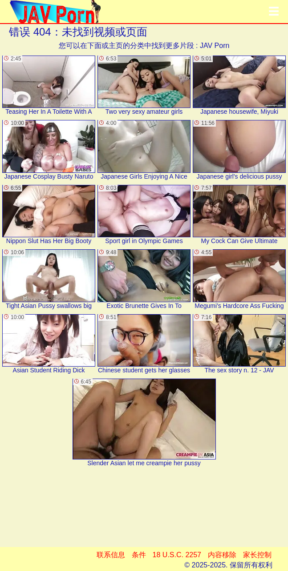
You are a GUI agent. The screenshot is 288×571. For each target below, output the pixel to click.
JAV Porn (214, 45)
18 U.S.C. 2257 (177, 555)
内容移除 (222, 555)
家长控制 (257, 555)
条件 (139, 555)
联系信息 (111, 555)
